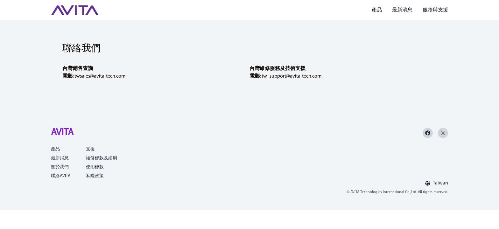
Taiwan (440, 183)
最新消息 (402, 10)
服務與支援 (435, 10)
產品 (377, 10)
